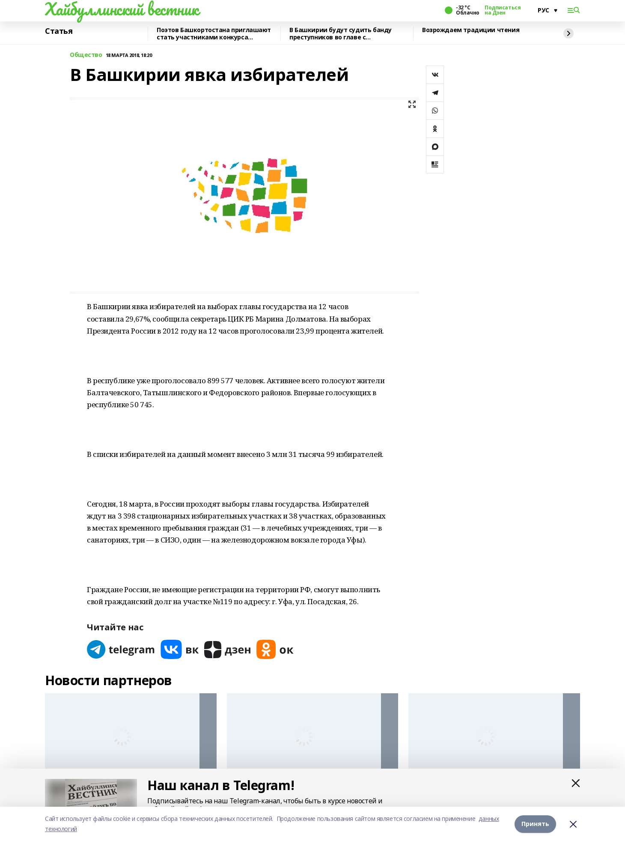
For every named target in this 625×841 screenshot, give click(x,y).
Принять (535, 824)
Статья (58, 31)
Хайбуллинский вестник (121, 9)
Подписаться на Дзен (503, 10)
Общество (86, 55)
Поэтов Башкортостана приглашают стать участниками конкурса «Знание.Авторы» (214, 34)
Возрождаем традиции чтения (470, 30)
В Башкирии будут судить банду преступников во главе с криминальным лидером (340, 34)
